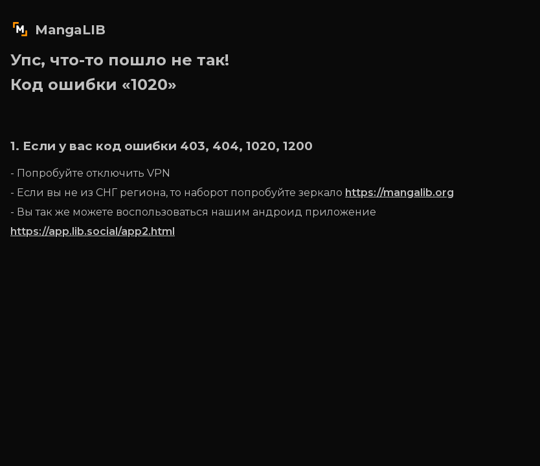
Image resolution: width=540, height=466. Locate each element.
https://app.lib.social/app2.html (92, 231)
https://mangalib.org (399, 192)
